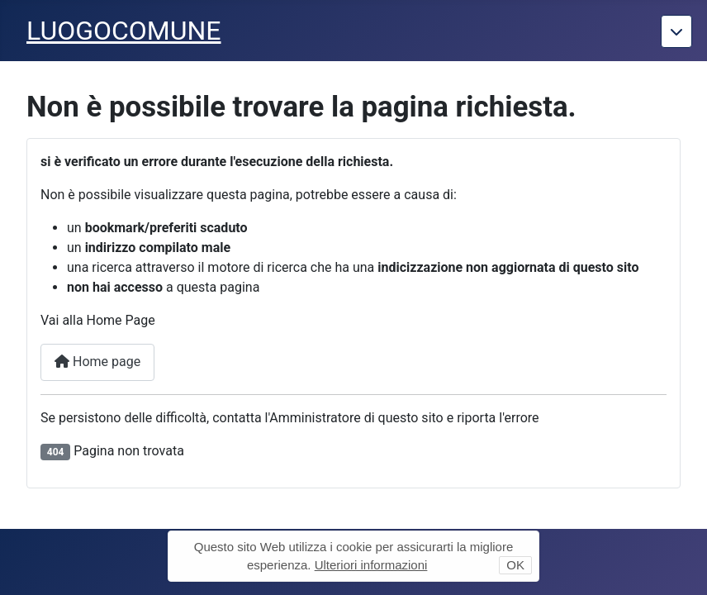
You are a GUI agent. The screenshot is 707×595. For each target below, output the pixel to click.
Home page (97, 361)
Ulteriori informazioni (371, 565)
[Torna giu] (676, 31)
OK (515, 565)
